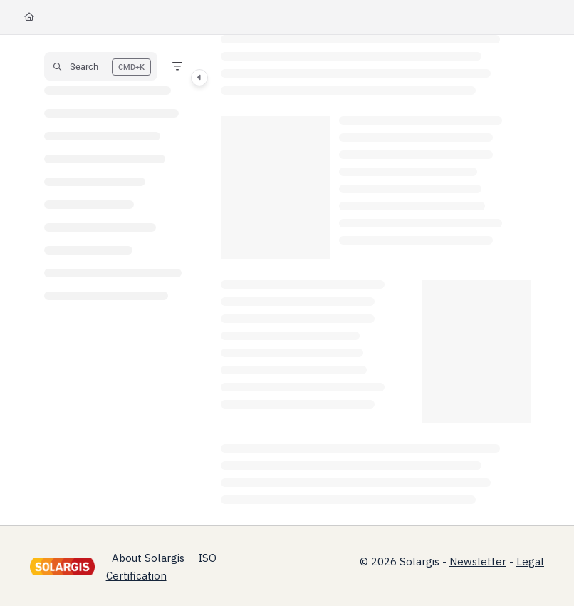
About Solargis (148, 558)
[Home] (29, 17)
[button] (100, 66)
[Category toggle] (199, 77)
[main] (376, 280)
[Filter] (177, 66)
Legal (530, 561)
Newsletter (477, 561)
